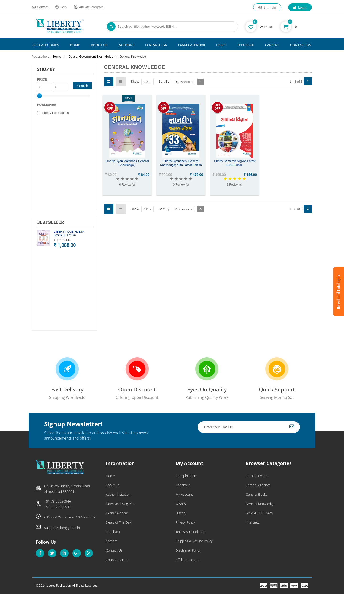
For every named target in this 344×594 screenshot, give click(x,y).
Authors (126, 45)
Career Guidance (258, 485)
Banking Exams (257, 475)
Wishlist (181, 503)
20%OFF (110, 106)
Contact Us (300, 45)
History (181, 513)
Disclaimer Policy (188, 550)
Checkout (183, 485)
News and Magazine (120, 503)
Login (300, 7)
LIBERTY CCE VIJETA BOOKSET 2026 (69, 233)
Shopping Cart (186, 475)
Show (135, 81)
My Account (184, 494)
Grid (108, 81)
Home (75, 45)
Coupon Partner (117, 559)
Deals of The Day (118, 522)
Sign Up (267, 7)
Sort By (163, 81)
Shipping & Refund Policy (194, 541)
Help (61, 7)
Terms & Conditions (190, 531)
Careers (272, 45)
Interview (252, 522)
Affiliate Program (89, 7)
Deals (221, 45)
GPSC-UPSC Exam (259, 513)
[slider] (39, 96)
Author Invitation (118, 494)
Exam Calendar (191, 45)
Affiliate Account (188, 559)
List (121, 81)
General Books (257, 494)
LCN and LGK (156, 45)
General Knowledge (260, 503)
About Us (99, 45)
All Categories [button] (45, 45)
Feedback (245, 45)
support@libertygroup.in (62, 527)
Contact (40, 7)
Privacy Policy (185, 522)
